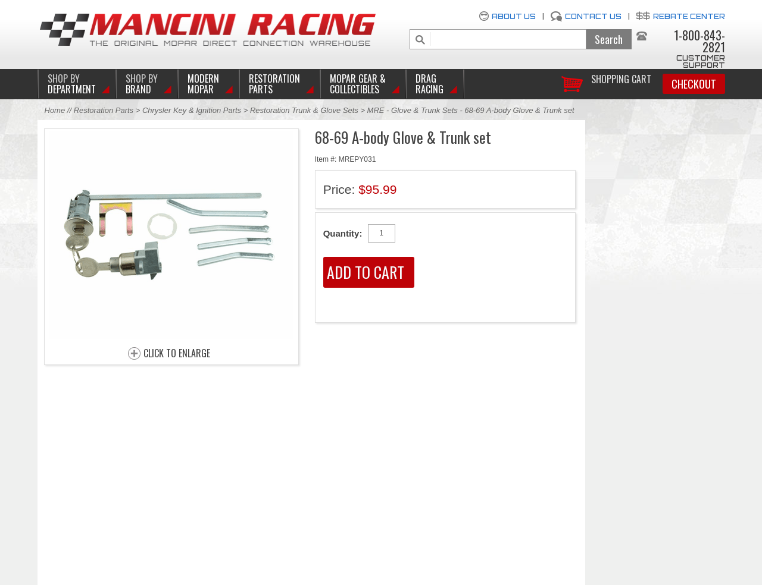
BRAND (142, 83)
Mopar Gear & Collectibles (358, 83)
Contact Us (593, 16)
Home (55, 110)
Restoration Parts (274, 83)
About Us (514, 16)
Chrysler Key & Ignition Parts (191, 110)
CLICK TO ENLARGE (176, 353)
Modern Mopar (203, 83)
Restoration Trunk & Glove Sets (304, 110)
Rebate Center (689, 16)
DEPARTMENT (72, 83)
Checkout (694, 84)
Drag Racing (430, 83)
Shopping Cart (621, 78)
